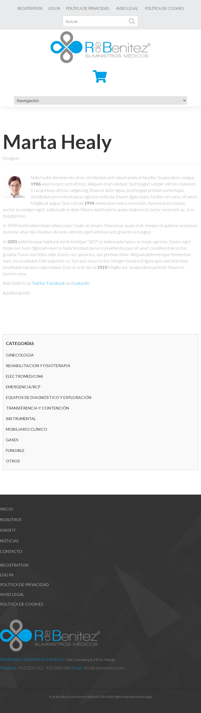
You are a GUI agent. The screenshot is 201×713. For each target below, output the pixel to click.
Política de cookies (164, 8)
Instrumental (21, 418)
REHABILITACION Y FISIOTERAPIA (38, 365)
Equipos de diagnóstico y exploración (48, 397)
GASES (12, 439)
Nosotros (10, 519)
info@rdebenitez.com (104, 667)
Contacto (11, 551)
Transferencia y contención (37, 408)
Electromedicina (24, 376)
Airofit (8, 530)
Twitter (38, 283)
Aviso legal (127, 8)
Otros (13, 461)
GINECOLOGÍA (20, 355)
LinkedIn (81, 283)
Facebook (56, 283)
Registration (30, 8)
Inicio (6, 509)
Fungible (15, 450)
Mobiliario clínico (26, 429)
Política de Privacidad (87, 8)
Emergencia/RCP (23, 386)
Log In (54, 8)
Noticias (9, 540)
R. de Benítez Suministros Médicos (73, 697)
